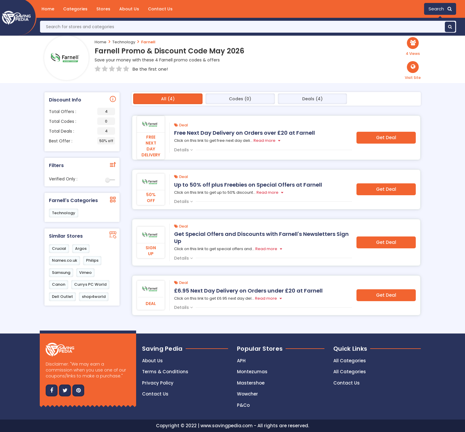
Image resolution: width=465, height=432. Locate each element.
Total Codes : (82, 121)
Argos (81, 248)
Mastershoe (251, 383)
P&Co (243, 405)
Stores (103, 9)
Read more (265, 140)
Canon (58, 284)
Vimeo (85, 272)
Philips (92, 260)
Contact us (155, 394)
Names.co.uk (64, 260)
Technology (123, 42)
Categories (75, 9)
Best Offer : (82, 140)
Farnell (148, 42)
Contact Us (160, 9)
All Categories (349, 361)
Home (48, 9)
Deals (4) (312, 99)
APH (241, 361)
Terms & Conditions (165, 372)
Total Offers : (82, 111)
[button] (413, 70)
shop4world (94, 296)
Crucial (59, 248)
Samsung (61, 272)
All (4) (168, 99)
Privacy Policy (157, 383)
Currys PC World (90, 284)
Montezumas (252, 372)
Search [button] (440, 9)
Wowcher (247, 394)
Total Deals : (82, 131)
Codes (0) (240, 99)
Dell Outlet (62, 296)
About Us (129, 9)
